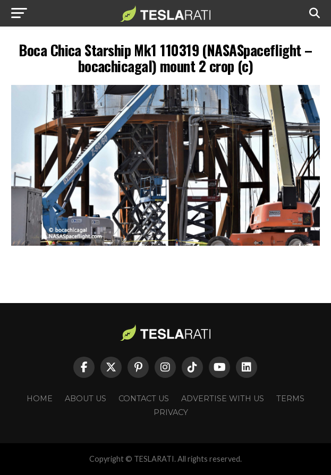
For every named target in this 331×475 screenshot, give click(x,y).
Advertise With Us (222, 398)
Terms (290, 398)
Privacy (171, 412)
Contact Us (143, 398)
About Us (85, 398)
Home (40, 398)
